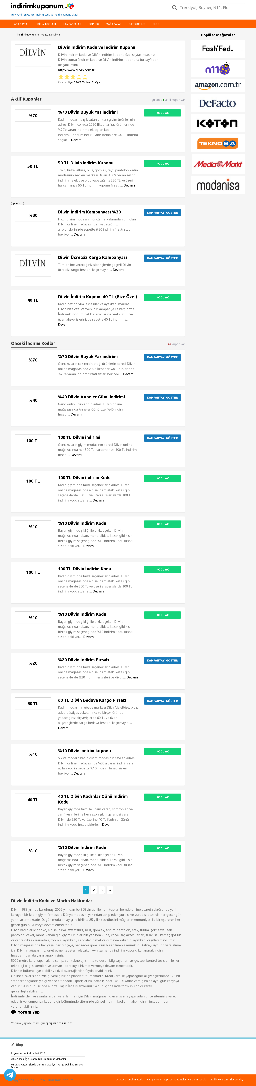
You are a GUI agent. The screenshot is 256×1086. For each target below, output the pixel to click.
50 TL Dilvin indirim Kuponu (86, 162)
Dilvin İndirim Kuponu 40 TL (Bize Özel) (97, 296)
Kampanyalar (72, 24)
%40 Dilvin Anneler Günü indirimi (91, 396)
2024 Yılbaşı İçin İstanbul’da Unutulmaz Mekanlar (38, 1059)
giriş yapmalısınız (59, 1023)
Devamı (76, 140)
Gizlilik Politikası (219, 1079)
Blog (156, 24)
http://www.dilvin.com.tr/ (77, 70)
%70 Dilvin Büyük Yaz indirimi (88, 112)
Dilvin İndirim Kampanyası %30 (89, 211)
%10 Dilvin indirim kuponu (84, 750)
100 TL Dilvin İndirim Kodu (84, 568)
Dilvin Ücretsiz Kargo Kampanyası (92, 257)
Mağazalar (114, 24)
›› (110, 890)
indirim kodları (45, 24)
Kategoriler (137, 24)
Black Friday (236, 1079)
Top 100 (93, 24)
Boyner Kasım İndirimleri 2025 (28, 1053)
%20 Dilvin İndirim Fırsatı (83, 659)
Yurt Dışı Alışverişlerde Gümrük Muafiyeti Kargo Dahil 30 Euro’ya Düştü (47, 1066)
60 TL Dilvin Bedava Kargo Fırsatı (92, 700)
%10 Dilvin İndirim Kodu (82, 523)
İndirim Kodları (136, 1079)
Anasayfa (121, 1079)
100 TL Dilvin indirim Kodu (84, 477)
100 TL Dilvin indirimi (79, 437)
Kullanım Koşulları (198, 1079)
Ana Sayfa (21, 24)
